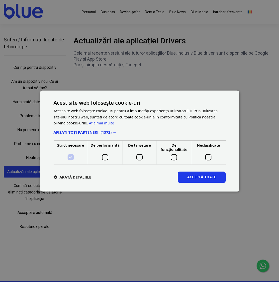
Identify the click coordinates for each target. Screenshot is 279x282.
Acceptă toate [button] (201, 177)
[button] (140, 132)
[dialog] (139, 141)
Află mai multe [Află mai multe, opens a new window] (101, 123)
